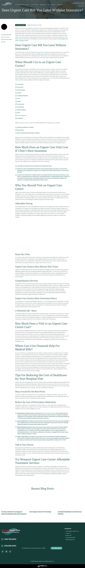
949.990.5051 (10, 546)
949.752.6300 (10, 539)
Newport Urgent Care (39, 561)
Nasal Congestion (21, 115)
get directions (56, 548)
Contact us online (56, 473)
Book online (81, 5)
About (49, 4)
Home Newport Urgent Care (19, 4)
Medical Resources (43, 4)
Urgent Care (27, 4)
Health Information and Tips (34, 25)
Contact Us (54, 4)
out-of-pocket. (54, 158)
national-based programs (49, 413)
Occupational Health (34, 4)
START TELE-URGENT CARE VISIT (78, 3)
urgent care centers (42, 54)
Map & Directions (60, 4)
